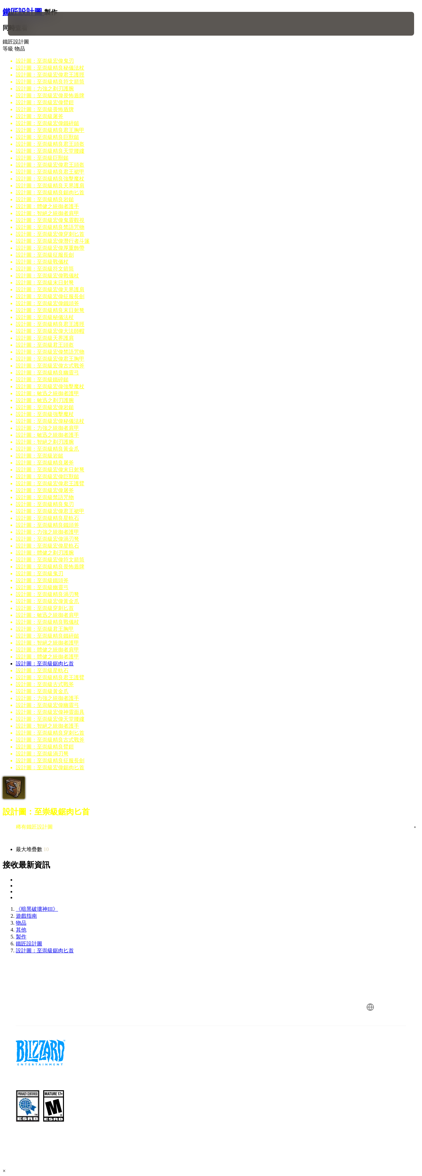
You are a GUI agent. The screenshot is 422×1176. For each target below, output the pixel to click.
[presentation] (28, 24)
